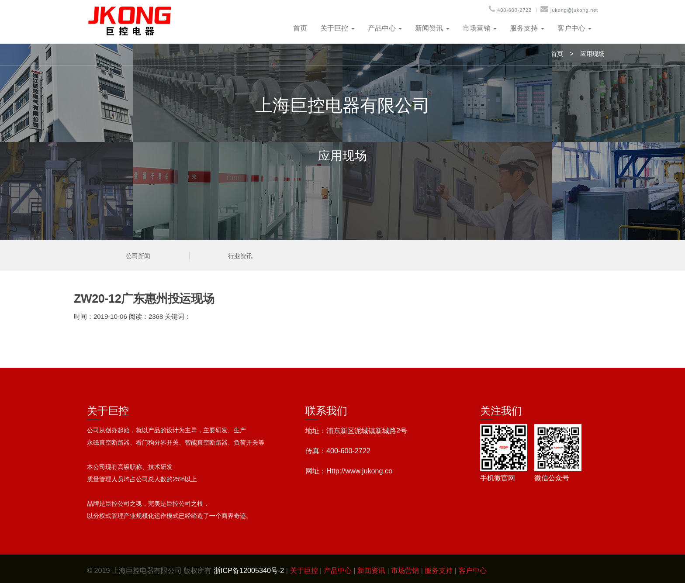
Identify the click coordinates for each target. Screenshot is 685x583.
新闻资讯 (432, 28)
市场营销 (480, 28)
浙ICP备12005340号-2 (249, 570)
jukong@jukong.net (574, 10)
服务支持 (527, 28)
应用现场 (592, 53)
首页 (300, 28)
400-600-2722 (514, 10)
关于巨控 (337, 28)
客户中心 (574, 28)
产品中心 (385, 28)
